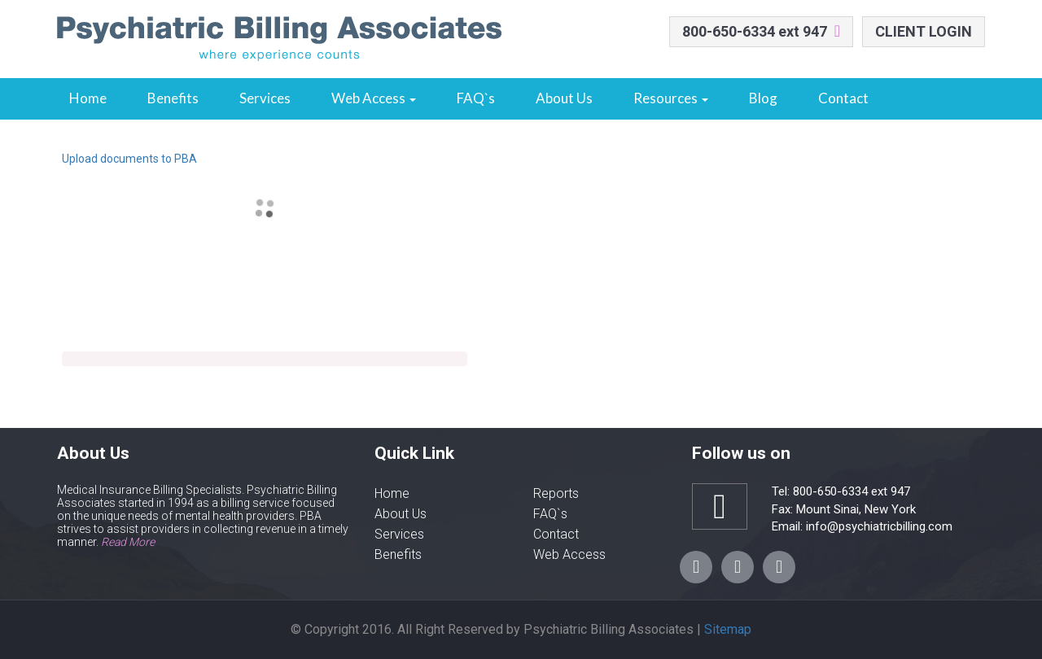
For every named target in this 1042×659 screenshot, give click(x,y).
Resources (670, 98)
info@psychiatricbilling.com (877, 526)
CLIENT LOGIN (923, 31)
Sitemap (727, 629)
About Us (564, 98)
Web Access (373, 98)
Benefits (173, 98)
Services (265, 98)
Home (88, 98)
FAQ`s (476, 98)
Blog (763, 98)
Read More (128, 541)
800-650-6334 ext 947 (754, 31)
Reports (556, 493)
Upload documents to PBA (129, 158)
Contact (843, 98)
